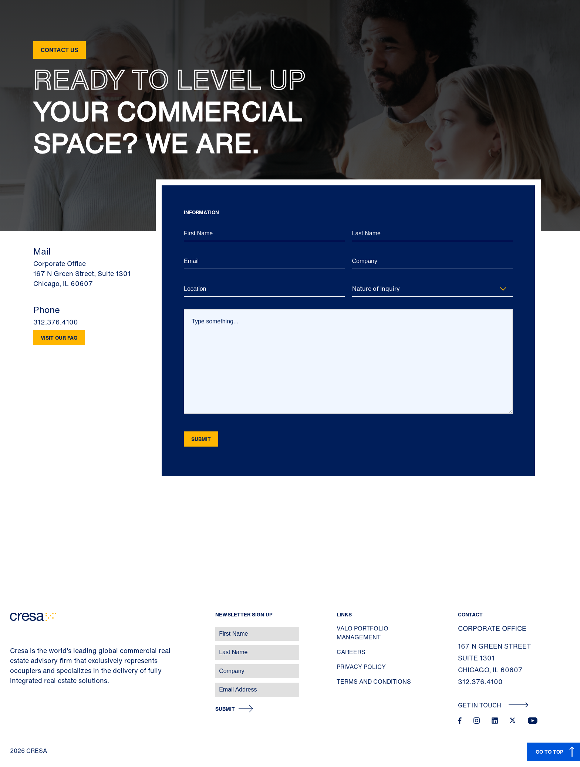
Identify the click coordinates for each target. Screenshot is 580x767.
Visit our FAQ (59, 338)
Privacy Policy (361, 666)
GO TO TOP (549, 752)
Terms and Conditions (374, 681)
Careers (351, 651)
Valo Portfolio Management (362, 633)
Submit (225, 709)
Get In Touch (493, 705)
